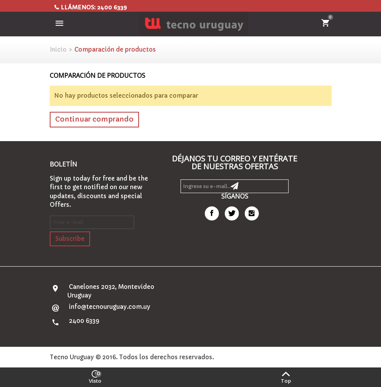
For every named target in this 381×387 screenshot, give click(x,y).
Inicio (58, 49)
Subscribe (70, 238)
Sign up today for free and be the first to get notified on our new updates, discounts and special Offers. (99, 192)
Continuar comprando (94, 119)
